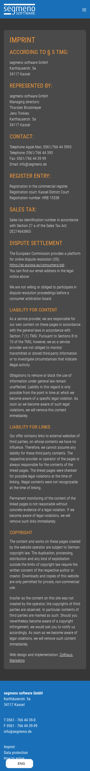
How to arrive (14, 758)
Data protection (16, 752)
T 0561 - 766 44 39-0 (20, 720)
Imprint (9, 747)
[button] (19, 763)
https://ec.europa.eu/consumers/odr (37, 265)
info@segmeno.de (18, 731)
